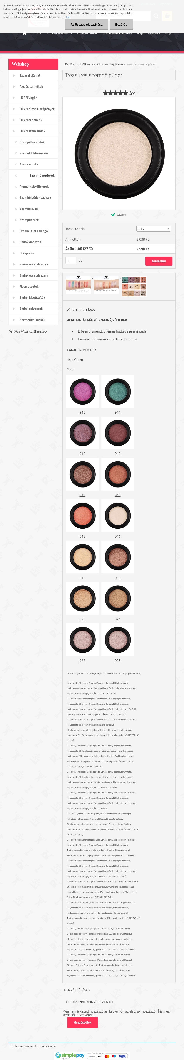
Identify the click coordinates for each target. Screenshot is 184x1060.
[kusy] (70, 260)
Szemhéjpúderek (42, 175)
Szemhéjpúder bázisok (35, 197)
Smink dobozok (30, 242)
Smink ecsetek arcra (34, 264)
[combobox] (153, 229)
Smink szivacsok (31, 308)
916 (82, 536)
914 (82, 495)
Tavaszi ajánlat (30, 75)
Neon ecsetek (29, 286)
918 (82, 577)
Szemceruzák (29, 164)
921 (118, 619)
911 (118, 412)
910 (82, 412)
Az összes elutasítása (87, 24)
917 (118, 536)
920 (82, 619)
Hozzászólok (82, 1022)
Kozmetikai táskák (32, 319)
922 (82, 660)
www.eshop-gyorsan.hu (40, 1046)
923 (118, 660)
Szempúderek (29, 219)
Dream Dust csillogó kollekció (34, 232)
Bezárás (121, 24)
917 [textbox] (141, 228)
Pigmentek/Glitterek (34, 186)
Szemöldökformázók (34, 153)
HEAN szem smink (32, 130)
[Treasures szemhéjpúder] (119, 98)
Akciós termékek (31, 86)
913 (118, 453)
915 (118, 495)
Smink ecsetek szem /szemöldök (34, 277)
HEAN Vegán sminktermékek (31, 99)
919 (118, 577)
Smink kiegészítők (32, 297)
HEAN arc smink (31, 119)
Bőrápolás (27, 253)
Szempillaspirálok (32, 142)
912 (82, 453)
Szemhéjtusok (30, 208)
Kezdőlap (70, 64)
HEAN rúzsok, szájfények (37, 108)
